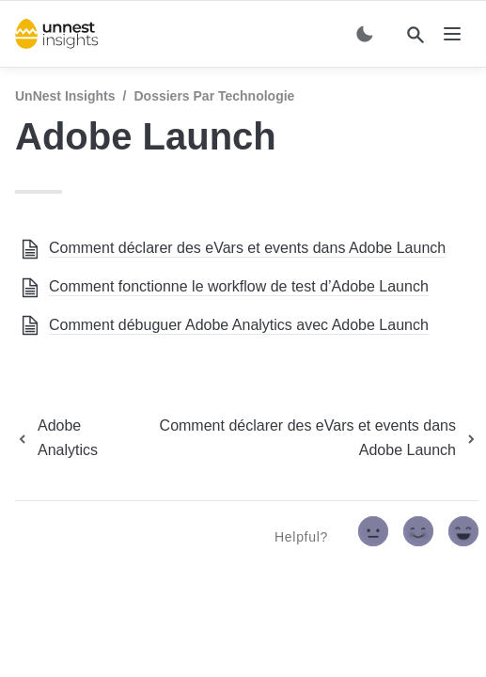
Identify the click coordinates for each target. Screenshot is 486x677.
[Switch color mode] (365, 34)
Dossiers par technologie (213, 95)
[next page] (305, 438)
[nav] (452, 34)
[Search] (415, 35)
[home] (57, 34)
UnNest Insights (65, 95)
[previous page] (68, 438)
